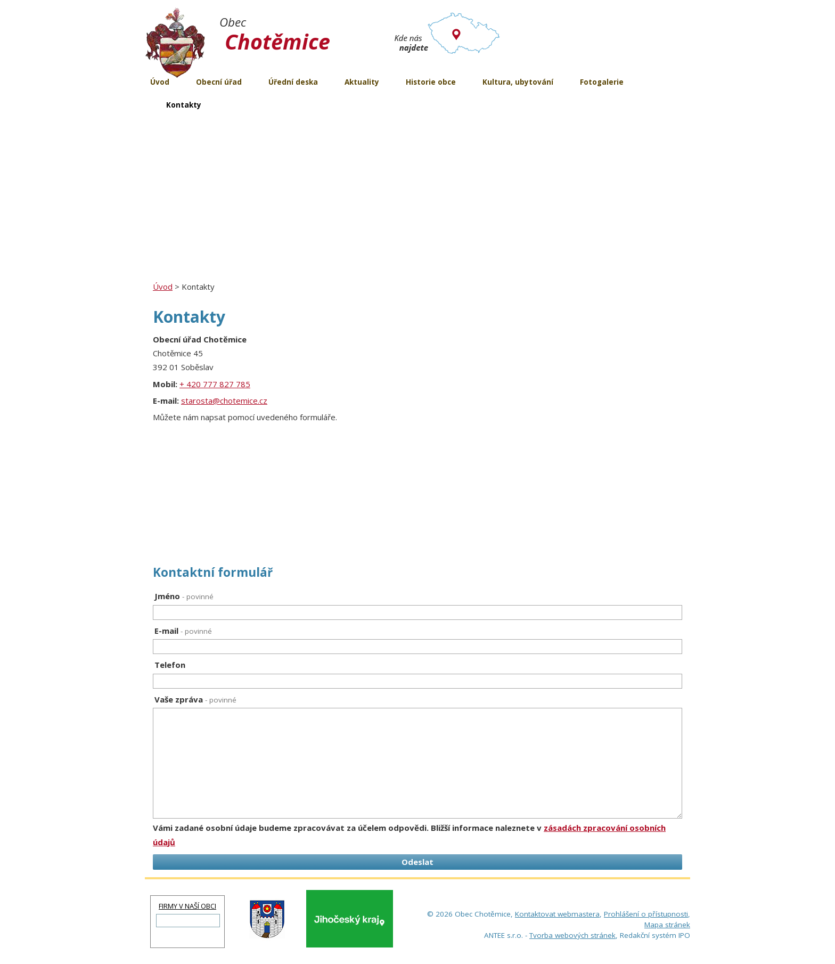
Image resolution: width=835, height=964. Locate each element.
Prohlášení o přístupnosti (646, 914)
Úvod (163, 286)
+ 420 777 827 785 (214, 384)
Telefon (169, 664)
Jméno (184, 596)
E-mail (183, 630)
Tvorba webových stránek (572, 935)
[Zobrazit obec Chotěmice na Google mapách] (535, 438)
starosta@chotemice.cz (224, 400)
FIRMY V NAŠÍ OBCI (187, 906)
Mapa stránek (667, 924)
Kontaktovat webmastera (557, 914)
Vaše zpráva (195, 699)
